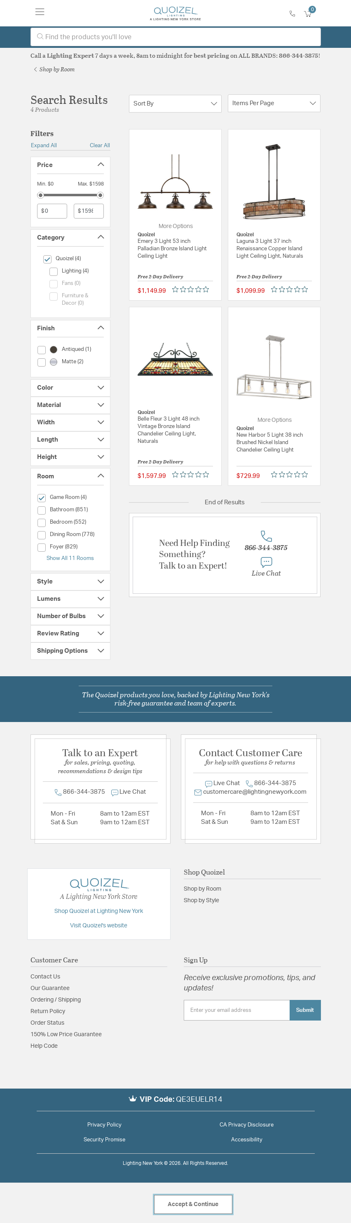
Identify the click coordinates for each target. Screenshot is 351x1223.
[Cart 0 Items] (312, 14)
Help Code (44, 1046)
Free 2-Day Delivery (160, 276)
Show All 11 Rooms (70, 558)
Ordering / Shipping (55, 1000)
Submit (305, 1010)
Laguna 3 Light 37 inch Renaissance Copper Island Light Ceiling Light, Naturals (269, 249)
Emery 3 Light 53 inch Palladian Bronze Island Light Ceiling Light (172, 249)
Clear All (100, 145)
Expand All (44, 145)
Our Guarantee (50, 988)
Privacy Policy (104, 1125)
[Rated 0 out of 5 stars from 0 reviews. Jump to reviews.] (192, 289)
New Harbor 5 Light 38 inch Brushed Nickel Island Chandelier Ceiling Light (269, 443)
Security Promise (104, 1140)
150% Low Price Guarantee (66, 1034)
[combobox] (175, 37)
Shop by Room (54, 69)
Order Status (47, 1023)
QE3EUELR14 (199, 1099)
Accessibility (246, 1140)
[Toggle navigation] (39, 13)
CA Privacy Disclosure (247, 1125)
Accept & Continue (193, 1204)
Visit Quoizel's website (98, 926)
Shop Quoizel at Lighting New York (98, 911)
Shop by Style (201, 900)
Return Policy (47, 1011)
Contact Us (45, 977)
